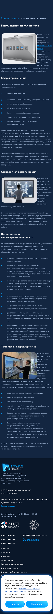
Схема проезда (8, 507)
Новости (15, 18)
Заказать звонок (31, 541)
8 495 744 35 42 (8, 541)
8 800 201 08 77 (8, 537)
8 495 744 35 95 (8, 545)
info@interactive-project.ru (34, 537)
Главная (5, 18)
